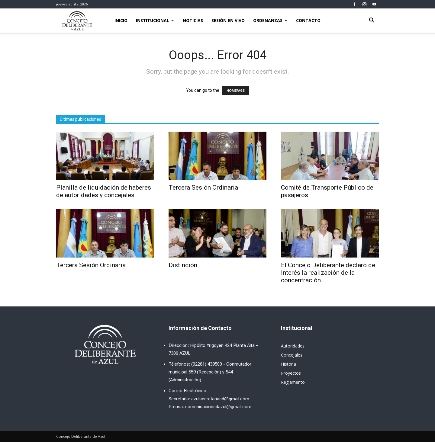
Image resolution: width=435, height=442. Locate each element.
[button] (371, 21)
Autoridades (292, 346)
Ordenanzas (270, 20)
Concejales (291, 355)
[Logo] (77, 20)
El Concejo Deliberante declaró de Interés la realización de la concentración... (328, 272)
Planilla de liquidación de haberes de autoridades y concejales (103, 191)
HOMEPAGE (235, 91)
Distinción (183, 265)
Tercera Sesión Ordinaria (203, 187)
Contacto (308, 20)
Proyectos (291, 373)
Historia (288, 364)
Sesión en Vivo (228, 20)
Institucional (155, 20)
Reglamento (293, 382)
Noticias (193, 20)
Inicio (120, 20)
